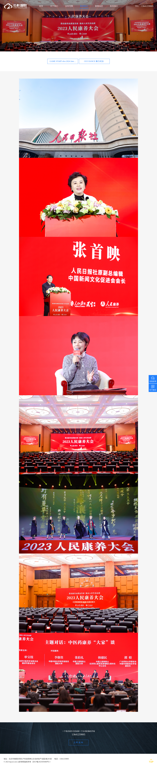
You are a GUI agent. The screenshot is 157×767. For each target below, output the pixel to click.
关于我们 (54, 6)
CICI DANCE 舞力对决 (94, 61)
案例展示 (84, 6)
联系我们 (114, 6)
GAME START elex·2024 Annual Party (64, 61)
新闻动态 (99, 6)
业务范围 (69, 6)
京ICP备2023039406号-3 (41, 762)
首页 (41, 6)
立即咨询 (78, 742)
